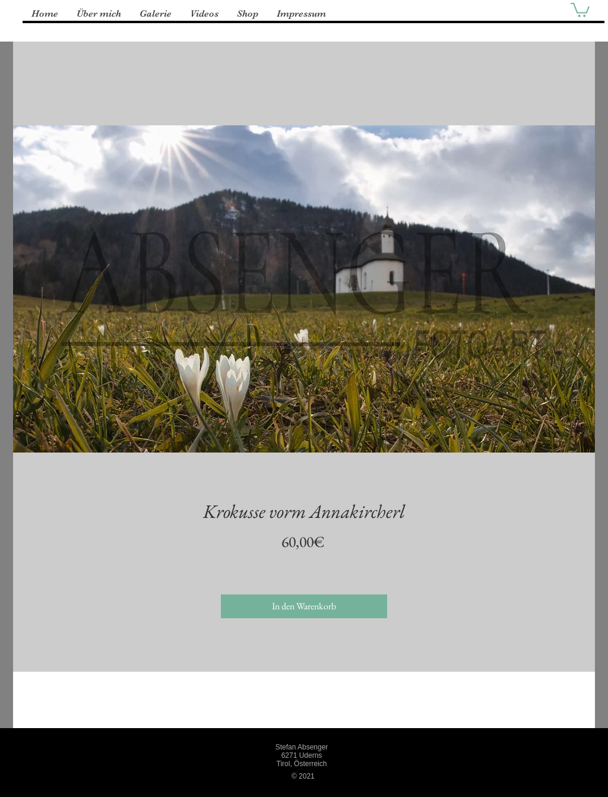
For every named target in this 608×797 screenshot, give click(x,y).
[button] (580, 9)
